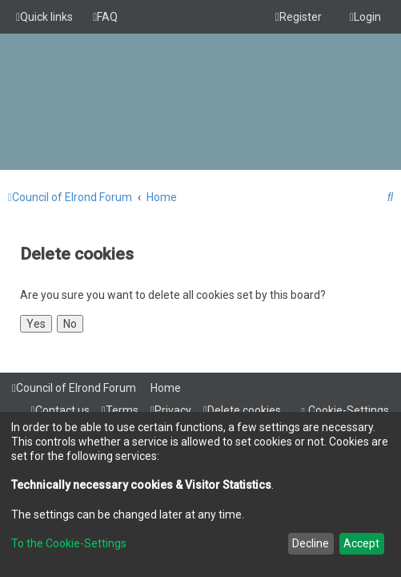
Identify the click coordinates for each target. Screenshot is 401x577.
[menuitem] (105, 16)
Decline (310, 543)
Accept (361, 543)
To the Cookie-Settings (68, 543)
